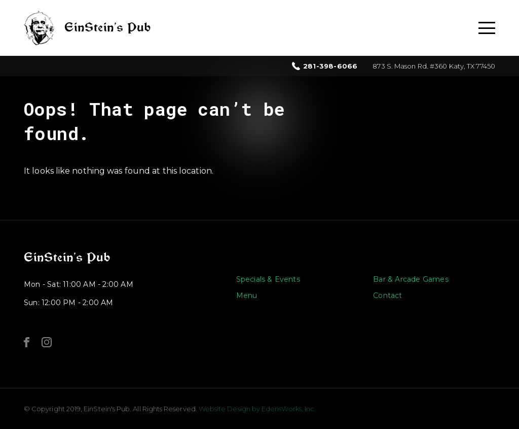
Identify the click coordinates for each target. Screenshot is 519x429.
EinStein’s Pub (67, 257)
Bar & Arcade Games (411, 279)
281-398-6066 (330, 66)
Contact (387, 295)
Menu (246, 295)
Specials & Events (268, 279)
